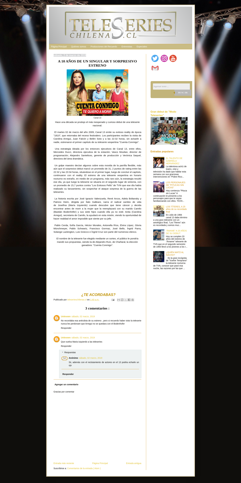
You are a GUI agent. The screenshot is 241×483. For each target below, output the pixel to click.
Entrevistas (127, 46)
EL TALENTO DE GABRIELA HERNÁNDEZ (174, 161)
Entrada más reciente (64, 463)
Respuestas (70, 352)
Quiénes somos (78, 46)
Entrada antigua (133, 463)
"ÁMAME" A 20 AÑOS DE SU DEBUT (176, 232)
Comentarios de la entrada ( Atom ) (84, 468)
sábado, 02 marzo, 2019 (83, 316)
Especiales (142, 46)
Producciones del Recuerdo (104, 46)
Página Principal (59, 46)
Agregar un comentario (66, 384)
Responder (66, 328)
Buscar (183, 92)
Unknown (66, 316)
